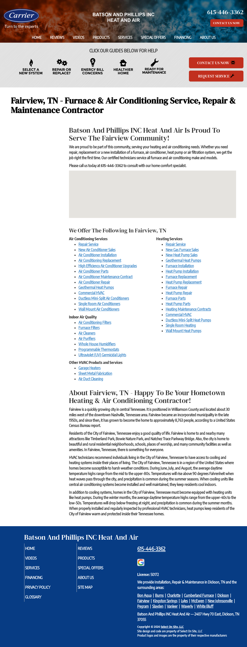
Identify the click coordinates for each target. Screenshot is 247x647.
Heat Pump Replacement (183, 282)
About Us (207, 37)
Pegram (143, 606)
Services (125, 37)
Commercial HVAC (91, 292)
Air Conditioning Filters (94, 322)
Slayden (157, 606)
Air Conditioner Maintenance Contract (105, 276)
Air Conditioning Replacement (99, 260)
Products (101, 37)
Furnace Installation (180, 265)
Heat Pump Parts (178, 303)
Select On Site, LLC (172, 627)
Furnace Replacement (181, 276)
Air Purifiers (86, 338)
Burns (159, 595)
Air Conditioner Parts (93, 271)
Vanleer (172, 606)
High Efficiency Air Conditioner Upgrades (107, 265)
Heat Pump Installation (182, 271)
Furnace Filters (89, 327)
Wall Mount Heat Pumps (183, 330)
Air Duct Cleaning (90, 378)
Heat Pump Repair (179, 292)
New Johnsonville (220, 600)
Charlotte (173, 595)
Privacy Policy (46, 590)
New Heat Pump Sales (181, 255)
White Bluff (205, 606)
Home (36, 37)
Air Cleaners (86, 333)
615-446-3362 (151, 548)
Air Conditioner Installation (97, 255)
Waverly (187, 606)
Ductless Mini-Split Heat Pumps (188, 320)
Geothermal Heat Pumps (96, 287)
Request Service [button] (216, 76)
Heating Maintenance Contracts (188, 309)
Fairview (143, 600)
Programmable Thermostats (98, 349)
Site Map (92, 590)
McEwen (197, 600)
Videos (78, 37)
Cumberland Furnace (199, 595)
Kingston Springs (165, 600)
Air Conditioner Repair (94, 282)
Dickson (223, 595)
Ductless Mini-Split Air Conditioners (103, 298)
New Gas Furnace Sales (182, 249)
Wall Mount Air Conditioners (98, 309)
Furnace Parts (176, 298)
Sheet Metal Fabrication (95, 373)
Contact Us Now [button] (227, 23)
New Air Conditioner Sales (96, 249)
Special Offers (153, 37)
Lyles (184, 600)
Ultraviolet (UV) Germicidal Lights (102, 355)
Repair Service (88, 244)
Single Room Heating (181, 325)
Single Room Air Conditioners (99, 303)
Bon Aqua (144, 595)
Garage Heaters (89, 368)
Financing (182, 37)
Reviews (57, 37)
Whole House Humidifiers (96, 344)
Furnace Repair (176, 287)
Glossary (41, 601)
